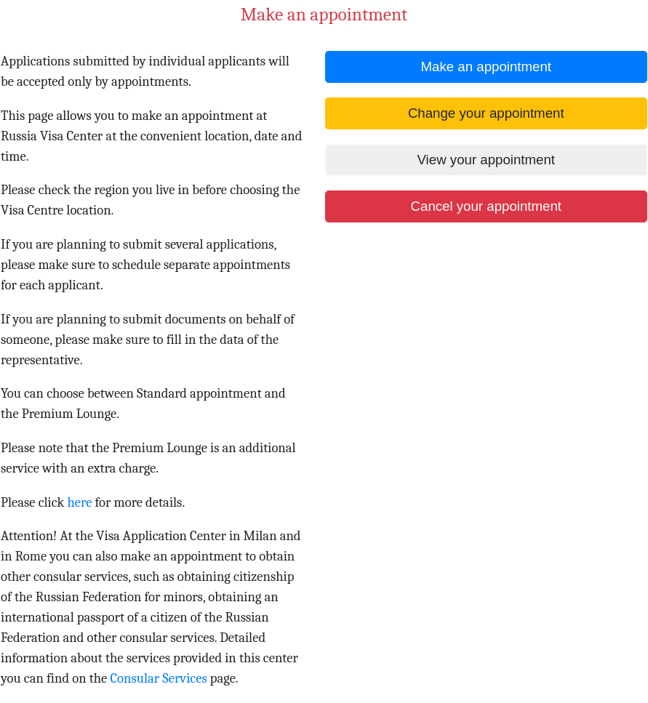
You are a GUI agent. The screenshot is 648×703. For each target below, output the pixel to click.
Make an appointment (486, 66)
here (79, 502)
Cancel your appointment (486, 206)
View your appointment (486, 159)
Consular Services (158, 678)
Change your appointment (486, 113)
